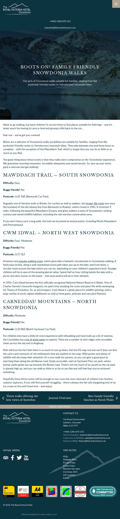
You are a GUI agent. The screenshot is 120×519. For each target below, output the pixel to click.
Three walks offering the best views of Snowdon (22, 398)
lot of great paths (35, 339)
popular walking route (31, 261)
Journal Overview (60, 398)
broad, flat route (95, 203)
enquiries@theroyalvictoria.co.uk (60, 27)
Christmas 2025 (70, 471)
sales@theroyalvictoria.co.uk (97, 438)
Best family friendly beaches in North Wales (99, 398)
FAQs (65, 456)
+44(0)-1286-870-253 (60, 21)
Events (66, 478)
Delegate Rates (70, 459)
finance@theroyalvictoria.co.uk (92, 441)
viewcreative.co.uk (48, 514)
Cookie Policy (69, 465)
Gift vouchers (69, 475)
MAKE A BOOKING (60, 406)
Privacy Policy (69, 462)
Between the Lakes (71, 468)
